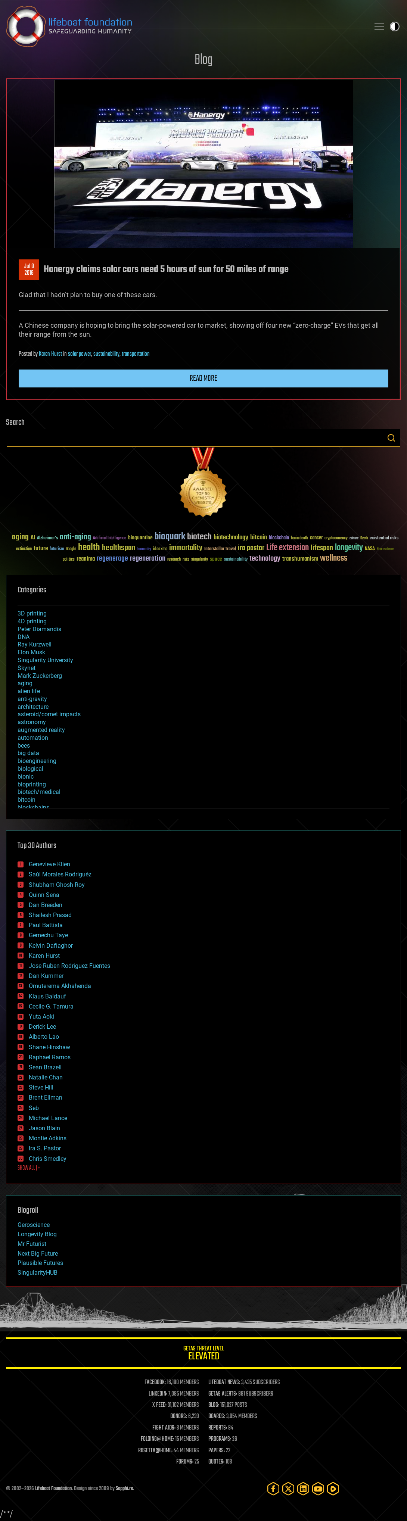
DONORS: (178, 1416)
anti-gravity (32, 698)
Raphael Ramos (50, 1057)
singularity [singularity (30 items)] (199, 559)
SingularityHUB (38, 1272)
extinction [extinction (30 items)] (24, 549)
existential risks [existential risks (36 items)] (384, 538)
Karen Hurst (50, 354)
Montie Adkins (47, 1138)
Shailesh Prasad (50, 915)
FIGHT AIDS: (163, 1428)
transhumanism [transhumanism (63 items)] (300, 558)
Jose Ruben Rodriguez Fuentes (69, 965)
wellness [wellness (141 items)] (333, 558)
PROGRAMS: (219, 1439)
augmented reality (41, 729)
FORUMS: (184, 1462)
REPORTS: (217, 1428)
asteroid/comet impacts (49, 714)
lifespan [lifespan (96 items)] (322, 548)
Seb (34, 1108)
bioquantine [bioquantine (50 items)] (140, 537)
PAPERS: (216, 1451)
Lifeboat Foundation (53, 1488)
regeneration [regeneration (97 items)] (147, 558)
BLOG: (213, 1405)
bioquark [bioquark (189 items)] (170, 537)
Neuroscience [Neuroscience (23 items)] (385, 550)
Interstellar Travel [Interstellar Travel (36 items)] (220, 549)
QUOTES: (216, 1462)
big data (28, 753)
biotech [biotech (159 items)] (199, 537)
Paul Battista (46, 925)
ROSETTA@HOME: (155, 1451)
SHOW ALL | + (29, 1168)
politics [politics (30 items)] (69, 559)
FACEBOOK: (155, 1382)
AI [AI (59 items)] (33, 538)
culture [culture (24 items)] (353, 538)
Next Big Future (38, 1253)
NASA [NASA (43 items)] (370, 549)
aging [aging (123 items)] (20, 537)
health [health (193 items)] (89, 547)
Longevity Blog (37, 1234)
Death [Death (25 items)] (364, 538)
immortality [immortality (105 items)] (185, 547)
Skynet (26, 667)
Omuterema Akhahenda (60, 985)
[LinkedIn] (303, 1488)
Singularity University (45, 660)
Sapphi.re (124, 1488)
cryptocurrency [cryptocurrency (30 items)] (336, 538)
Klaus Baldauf (47, 996)
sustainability (106, 354)
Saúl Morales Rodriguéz (60, 874)
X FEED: (159, 1405)
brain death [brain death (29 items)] (299, 538)
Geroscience (34, 1224)
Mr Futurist (32, 1243)
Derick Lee (42, 1026)
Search (391, 438)
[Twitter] (288, 1488)
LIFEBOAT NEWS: (224, 1382)
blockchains (33, 807)
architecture (33, 706)
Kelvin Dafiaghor (51, 945)
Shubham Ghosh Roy (57, 884)
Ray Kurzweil (35, 644)
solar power (79, 354)
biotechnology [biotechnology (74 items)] (231, 538)
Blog (203, 60)
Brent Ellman (45, 1097)
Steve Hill (41, 1087)
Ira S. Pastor (45, 1148)
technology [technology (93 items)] (264, 559)
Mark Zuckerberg (40, 675)
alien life (29, 691)
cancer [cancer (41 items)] (316, 538)
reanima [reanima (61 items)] (86, 558)
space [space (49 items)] (216, 559)
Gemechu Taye (48, 935)
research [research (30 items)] (174, 559)
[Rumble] (333, 1488)
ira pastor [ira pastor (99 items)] (251, 548)
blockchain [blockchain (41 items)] (279, 538)
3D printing (32, 613)
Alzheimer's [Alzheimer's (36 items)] (47, 538)
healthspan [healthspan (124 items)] (119, 548)
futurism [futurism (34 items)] (57, 549)
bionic (26, 776)
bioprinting (32, 784)
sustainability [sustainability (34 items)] (236, 559)
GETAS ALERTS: (222, 1394)
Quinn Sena (44, 894)
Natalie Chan (46, 1077)
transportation (136, 354)
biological (30, 768)
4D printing (32, 621)
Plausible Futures (40, 1262)
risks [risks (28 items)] (186, 559)
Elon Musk (31, 652)
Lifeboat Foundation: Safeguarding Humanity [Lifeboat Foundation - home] (185, 26)
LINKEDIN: (158, 1394)
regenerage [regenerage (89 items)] (112, 559)
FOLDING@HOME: (157, 1439)
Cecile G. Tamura (51, 1006)
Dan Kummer (46, 975)
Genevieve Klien (49, 864)
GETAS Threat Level (203, 1354)
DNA (23, 636)
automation (33, 737)
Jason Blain (44, 1128)
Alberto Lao (44, 1036)
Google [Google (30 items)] (71, 549)
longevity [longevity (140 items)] (349, 548)
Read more (203, 378)
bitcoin (26, 799)
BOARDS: (216, 1416)
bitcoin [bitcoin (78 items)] (258, 538)
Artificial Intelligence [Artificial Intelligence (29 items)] (109, 538)
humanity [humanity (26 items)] (144, 549)
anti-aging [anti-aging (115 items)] (75, 537)
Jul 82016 (29, 270)
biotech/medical (39, 791)
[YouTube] (318, 1488)
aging (25, 683)
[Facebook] (273, 1488)
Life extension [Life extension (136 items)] (287, 548)
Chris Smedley (47, 1158)
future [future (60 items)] (41, 548)
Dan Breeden (45, 904)
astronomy (32, 722)
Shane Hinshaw (49, 1047)
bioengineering (37, 760)
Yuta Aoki (41, 1016)
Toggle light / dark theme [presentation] (395, 26)
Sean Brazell (45, 1067)
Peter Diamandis (39, 629)
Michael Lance (48, 1118)
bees (24, 745)
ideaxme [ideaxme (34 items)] (160, 549)
